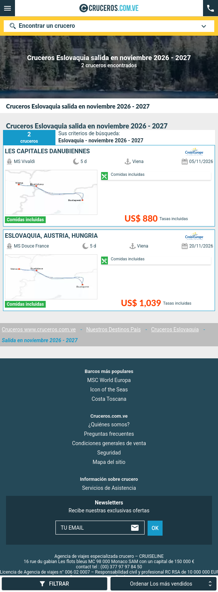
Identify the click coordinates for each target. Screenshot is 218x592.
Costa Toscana (109, 399)
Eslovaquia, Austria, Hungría (51, 236)
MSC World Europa (109, 380)
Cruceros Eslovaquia (175, 329)
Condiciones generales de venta (109, 443)
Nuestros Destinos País (113, 329)
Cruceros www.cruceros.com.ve (39, 329)
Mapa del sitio (109, 462)
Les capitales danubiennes (47, 151)
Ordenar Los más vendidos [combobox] (161, 584)
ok (155, 528)
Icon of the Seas (109, 389)
